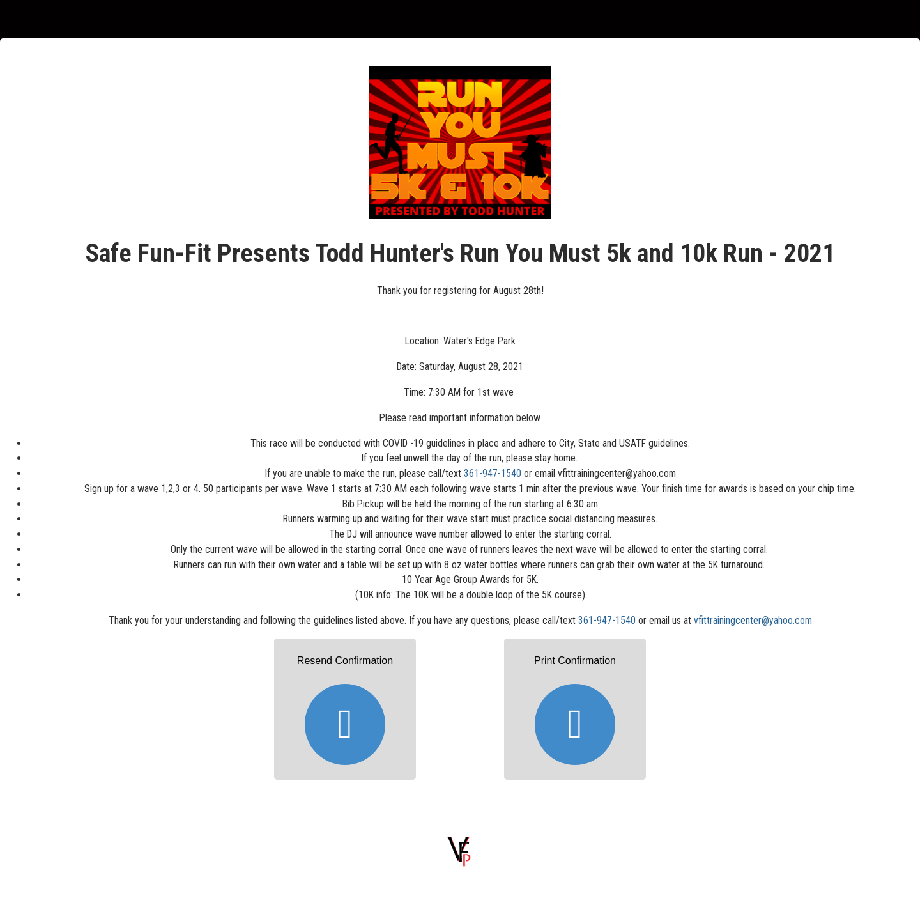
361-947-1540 (492, 473)
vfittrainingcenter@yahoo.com (753, 620)
